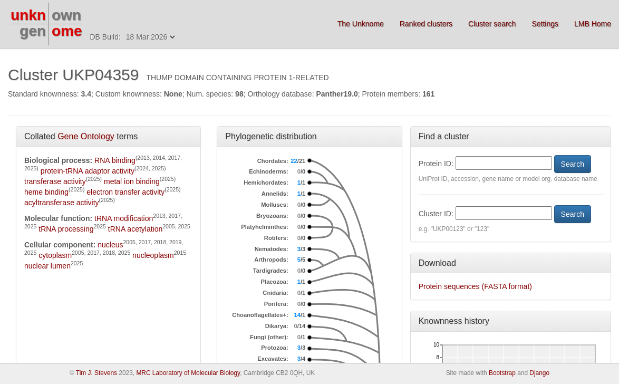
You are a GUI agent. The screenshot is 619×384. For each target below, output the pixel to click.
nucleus (110, 245)
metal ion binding (132, 181)
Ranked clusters (426, 24)
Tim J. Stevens (96, 373)
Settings (544, 24)
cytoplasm (55, 255)
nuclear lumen (47, 266)
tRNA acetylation (135, 229)
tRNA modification (123, 218)
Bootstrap (502, 373)
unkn (28, 15)
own (66, 15)
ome (67, 31)
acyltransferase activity (61, 202)
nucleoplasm (153, 255)
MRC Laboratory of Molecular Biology (188, 373)
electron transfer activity (125, 192)
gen (33, 31)
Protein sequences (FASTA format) (475, 286)
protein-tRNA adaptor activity (87, 171)
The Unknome (360, 24)
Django (539, 373)
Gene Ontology (85, 136)
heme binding (46, 192)
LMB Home (592, 24)
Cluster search (492, 24)
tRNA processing (65, 229)
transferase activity (55, 181)
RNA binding (115, 160)
